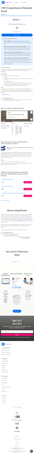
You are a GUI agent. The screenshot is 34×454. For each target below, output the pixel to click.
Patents (17, 443)
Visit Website (26, 125)
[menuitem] (17, 2)
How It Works (4, 378)
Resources (4, 365)
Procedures (4, 398)
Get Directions (3, 128)
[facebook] (13, 407)
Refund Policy (4, 382)
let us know (15, 164)
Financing (4, 380)
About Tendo (4, 363)
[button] (17, 38)
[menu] (22, 2)
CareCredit (15, 224)
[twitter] (18, 407)
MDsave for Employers (6, 354)
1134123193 (23, 161)
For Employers (23, 2)
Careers (3, 367)
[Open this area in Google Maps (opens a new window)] (3, 121)
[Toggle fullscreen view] (31, 112)
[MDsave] (7, 2)
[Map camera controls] (31, 119)
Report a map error (30, 121)
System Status (17, 446)
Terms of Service (25, 337)
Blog (3, 389)
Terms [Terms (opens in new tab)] (26, 121)
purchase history (20, 220)
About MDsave (5, 361)
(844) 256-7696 (5, 371)
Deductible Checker (6, 387)
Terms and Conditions (17, 439)
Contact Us (4, 369)
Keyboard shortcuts (15, 121)
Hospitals (4, 402)
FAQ (3, 385)
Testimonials (4, 391)
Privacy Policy (19, 337)
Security (17, 441)
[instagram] (16, 407)
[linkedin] (20, 407)
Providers (4, 400)
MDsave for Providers (6, 352)
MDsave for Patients (6, 350)
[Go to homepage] (7, 344)
